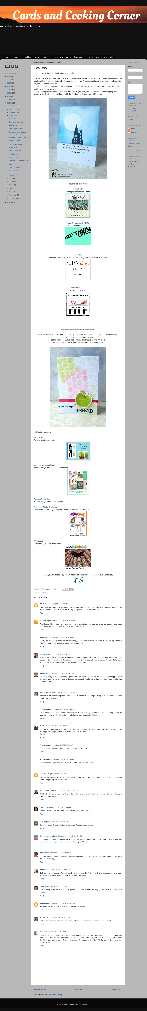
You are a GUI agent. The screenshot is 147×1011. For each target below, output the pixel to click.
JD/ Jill (42, 917)
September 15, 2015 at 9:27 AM (58, 917)
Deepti (42, 807)
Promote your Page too (135, 151)
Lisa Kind (44, 774)
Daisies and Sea (15, 151)
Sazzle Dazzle (45, 692)
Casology (78, 255)
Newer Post (40, 989)
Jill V (42, 604)
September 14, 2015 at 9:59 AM (57, 886)
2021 (9, 83)
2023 (9, 76)
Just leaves (13, 154)
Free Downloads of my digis (101, 57)
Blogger (87, 1005)
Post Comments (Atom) (53, 995)
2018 (9, 93)
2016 (9, 100)
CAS (47, 593)
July (11, 178)
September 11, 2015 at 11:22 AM (67, 790)
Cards (17, 57)
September (13, 116)
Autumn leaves (14, 141)
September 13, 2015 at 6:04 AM (70, 836)
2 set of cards (14, 157)
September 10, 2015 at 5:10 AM (64, 692)
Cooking (27, 57)
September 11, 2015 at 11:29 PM (58, 807)
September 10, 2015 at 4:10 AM (62, 673)
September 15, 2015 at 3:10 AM (63, 903)
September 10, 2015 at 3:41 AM (58, 654)
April (11, 188)
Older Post (116, 989)
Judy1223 (44, 853)
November (13, 109)
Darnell (43, 932)
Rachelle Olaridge (47, 790)
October (12, 113)
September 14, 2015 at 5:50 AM (58, 870)
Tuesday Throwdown (42, 499)
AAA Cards (38, 541)
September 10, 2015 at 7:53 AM (62, 709)
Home (7, 57)
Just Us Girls (39, 437)
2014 (9, 202)
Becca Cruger (45, 621)
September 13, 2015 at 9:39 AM (60, 853)
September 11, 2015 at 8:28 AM (60, 774)
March (11, 192)
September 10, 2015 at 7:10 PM (62, 745)
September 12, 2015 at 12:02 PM (56, 822)
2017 (9, 96)
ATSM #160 (13, 171)
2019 (9, 90)
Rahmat (133, 129)
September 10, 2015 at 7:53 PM (62, 759)
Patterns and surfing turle (18, 161)
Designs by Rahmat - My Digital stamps (68, 57)
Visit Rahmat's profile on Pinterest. (133, 164)
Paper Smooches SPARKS (78, 223)
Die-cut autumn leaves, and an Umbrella (17, 133)
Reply (42, 613)
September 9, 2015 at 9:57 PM (62, 637)
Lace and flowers (15, 144)
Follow (130, 119)
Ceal (41, 822)
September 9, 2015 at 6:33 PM (56, 604)
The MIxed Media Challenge (46, 507)
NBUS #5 (78, 189)
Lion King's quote (15, 129)
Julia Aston (44, 673)
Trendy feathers (15, 167)
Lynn (42, 886)
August (12, 175)
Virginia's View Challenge (44, 465)
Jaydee (43, 726)
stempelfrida (45, 637)
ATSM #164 (13, 119)
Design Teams (41, 57)
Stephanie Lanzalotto (48, 836)
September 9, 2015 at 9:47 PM (63, 621)
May (11, 185)
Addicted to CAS (78, 288)
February (12, 195)
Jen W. (42, 870)
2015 (9, 103)
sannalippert (45, 903)
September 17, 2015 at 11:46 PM (58, 932)
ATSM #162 (13, 147)
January (12, 198)
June (11, 182)
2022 (9, 80)
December (13, 106)
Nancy (42, 654)
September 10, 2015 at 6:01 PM (58, 726)
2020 (9, 86)
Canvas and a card (16, 122)
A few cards (13, 125)
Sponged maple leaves (17, 137)
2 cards (11, 164)
